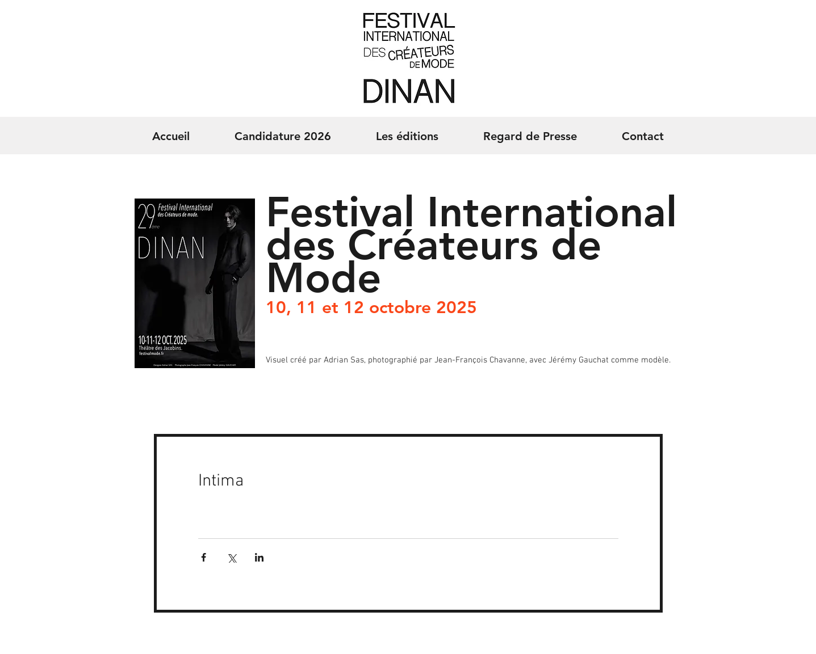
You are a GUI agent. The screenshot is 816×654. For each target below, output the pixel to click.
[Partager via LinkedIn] (259, 557)
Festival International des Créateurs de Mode (471, 245)
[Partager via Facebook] (203, 557)
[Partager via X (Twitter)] (231, 557)
